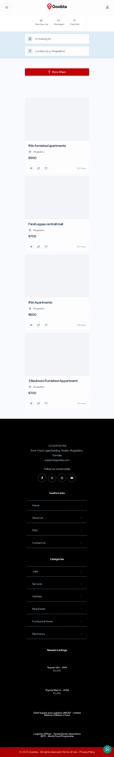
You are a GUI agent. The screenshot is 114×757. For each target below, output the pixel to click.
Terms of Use (70, 752)
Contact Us (38, 543)
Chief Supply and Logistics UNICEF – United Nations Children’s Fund (57, 714)
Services (37, 584)
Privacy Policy (87, 752)
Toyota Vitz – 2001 (57, 667)
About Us (37, 518)
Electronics (38, 634)
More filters (57, 72)
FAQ (34, 530)
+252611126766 (57, 445)
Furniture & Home (42, 621)
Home (35, 505)
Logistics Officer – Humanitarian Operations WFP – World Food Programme (57, 735)
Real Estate (38, 609)
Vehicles (37, 596)
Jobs (35, 571)
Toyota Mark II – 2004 (57, 690)
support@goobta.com (57, 460)
